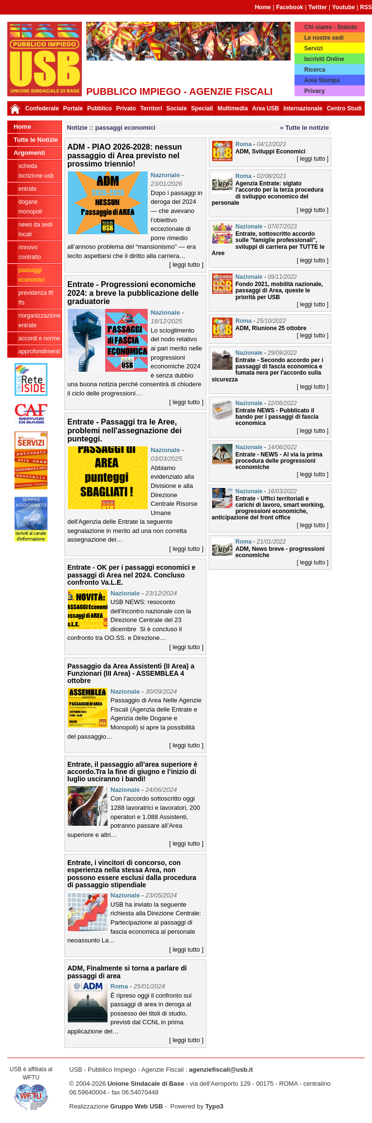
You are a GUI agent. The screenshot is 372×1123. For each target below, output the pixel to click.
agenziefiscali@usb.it (221, 1069)
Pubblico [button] (99, 108)
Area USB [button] (265, 108)
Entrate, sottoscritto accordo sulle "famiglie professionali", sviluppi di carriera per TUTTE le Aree (268, 243)
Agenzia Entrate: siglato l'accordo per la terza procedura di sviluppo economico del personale (268, 193)
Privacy (314, 91)
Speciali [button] (202, 108)
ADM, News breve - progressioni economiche (280, 552)
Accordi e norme (39, 338)
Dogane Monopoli (30, 206)
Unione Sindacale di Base (146, 1083)
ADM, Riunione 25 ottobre (271, 328)
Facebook (289, 7)
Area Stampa (322, 80)
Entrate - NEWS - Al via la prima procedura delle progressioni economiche (279, 460)
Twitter (318, 7)
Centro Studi (344, 108)
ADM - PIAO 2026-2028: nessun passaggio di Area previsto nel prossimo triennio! (124, 155)
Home (263, 7)
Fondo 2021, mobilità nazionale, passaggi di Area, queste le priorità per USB (279, 290)
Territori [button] (151, 108)
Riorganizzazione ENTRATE (39, 320)
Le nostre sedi (323, 37)
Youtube (343, 7)
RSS (366, 7)
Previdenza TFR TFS (36, 297)
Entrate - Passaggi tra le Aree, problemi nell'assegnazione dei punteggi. (124, 430)
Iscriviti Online (324, 59)
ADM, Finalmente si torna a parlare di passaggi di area (127, 971)
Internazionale (303, 108)
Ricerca (314, 69)
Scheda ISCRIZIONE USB (36, 171)
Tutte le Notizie (36, 139)
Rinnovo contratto (29, 252)
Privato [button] (126, 108)
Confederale (42, 108)
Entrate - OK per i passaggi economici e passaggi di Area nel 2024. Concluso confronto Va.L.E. (131, 574)
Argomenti (29, 152)
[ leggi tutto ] (186, 264)
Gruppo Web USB (136, 1106)
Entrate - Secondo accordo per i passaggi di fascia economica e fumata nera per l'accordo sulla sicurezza (267, 370)
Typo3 (214, 1106)
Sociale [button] (177, 108)
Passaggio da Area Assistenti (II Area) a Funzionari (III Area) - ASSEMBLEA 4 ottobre (130, 673)
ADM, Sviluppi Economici (270, 151)
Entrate (27, 188)
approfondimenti (39, 351)
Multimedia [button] (232, 108)
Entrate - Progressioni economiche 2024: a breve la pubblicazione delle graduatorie (133, 292)
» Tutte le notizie (304, 127)
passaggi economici (31, 275)
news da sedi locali (35, 229)
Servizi (313, 48)
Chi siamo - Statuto (330, 27)
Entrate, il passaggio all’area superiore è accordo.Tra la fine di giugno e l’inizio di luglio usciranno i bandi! (132, 771)
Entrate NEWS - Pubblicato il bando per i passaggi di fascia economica (276, 416)
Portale (73, 108)
